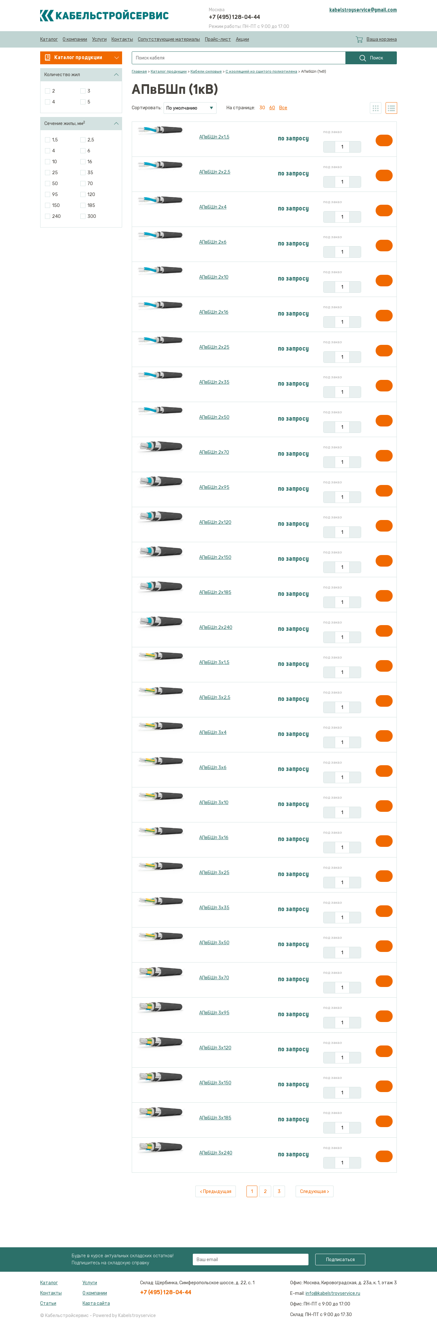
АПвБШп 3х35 (214, 907)
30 (262, 108)
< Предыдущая (215, 1191)
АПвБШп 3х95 (214, 1013)
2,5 (90, 140)
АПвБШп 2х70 (214, 452)
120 (91, 194)
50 (55, 183)
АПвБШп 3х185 (215, 1118)
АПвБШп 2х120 (215, 522)
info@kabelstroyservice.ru (333, 1293)
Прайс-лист (218, 39)
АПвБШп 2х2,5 (214, 172)
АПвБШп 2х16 (213, 312)
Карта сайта (96, 1303)
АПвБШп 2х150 (215, 557)
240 (56, 216)
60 (272, 108)
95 (55, 194)
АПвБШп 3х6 (213, 767)
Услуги (99, 39)
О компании (75, 39)
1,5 (55, 140)
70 (90, 183)
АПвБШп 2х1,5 (214, 137)
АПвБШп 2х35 (214, 382)
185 (91, 205)
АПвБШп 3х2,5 (214, 697)
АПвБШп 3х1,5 (214, 662)
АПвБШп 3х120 (215, 1048)
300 (91, 216)
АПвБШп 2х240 (215, 627)
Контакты (122, 39)
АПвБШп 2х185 (215, 592)
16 (89, 162)
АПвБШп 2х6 (213, 242)
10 (54, 162)
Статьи (48, 1303)
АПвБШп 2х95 (214, 487)
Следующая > (314, 1191)
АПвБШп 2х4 (213, 207)
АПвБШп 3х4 (213, 732)
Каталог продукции (169, 71)
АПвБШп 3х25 (214, 872)
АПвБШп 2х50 (214, 417)
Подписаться (340, 1259)
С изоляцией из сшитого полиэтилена (261, 71)
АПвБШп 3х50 (214, 943)
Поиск (371, 58)
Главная (139, 71)
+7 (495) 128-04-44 (234, 17)
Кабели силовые (206, 71)
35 (90, 172)
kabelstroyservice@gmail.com (363, 10)
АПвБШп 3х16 (213, 837)
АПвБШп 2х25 (214, 347)
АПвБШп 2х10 (213, 277)
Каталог (49, 39)
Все (283, 108)
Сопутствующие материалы (169, 39)
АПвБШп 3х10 (213, 802)
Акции (242, 39)
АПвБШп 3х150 (215, 1083)
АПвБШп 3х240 (215, 1153)
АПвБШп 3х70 (214, 978)
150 (56, 205)
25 (55, 172)
